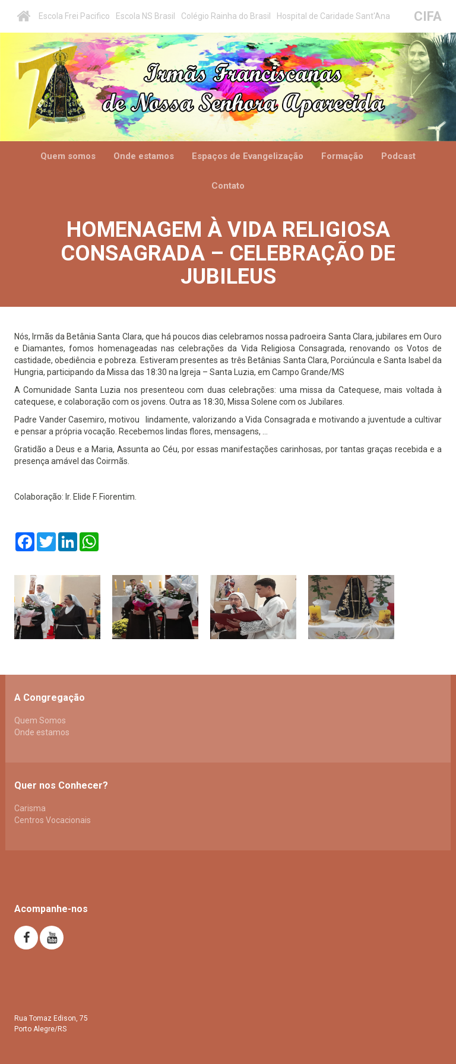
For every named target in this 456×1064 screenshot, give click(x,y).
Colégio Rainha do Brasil (226, 16)
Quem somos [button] (68, 156)
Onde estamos (143, 156)
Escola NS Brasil (145, 16)
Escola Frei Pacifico (74, 16)
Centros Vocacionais (52, 820)
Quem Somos (40, 720)
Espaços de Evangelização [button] (247, 156)
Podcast (398, 156)
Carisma (30, 808)
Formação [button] (342, 156)
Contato (228, 185)
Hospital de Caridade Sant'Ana (333, 16)
